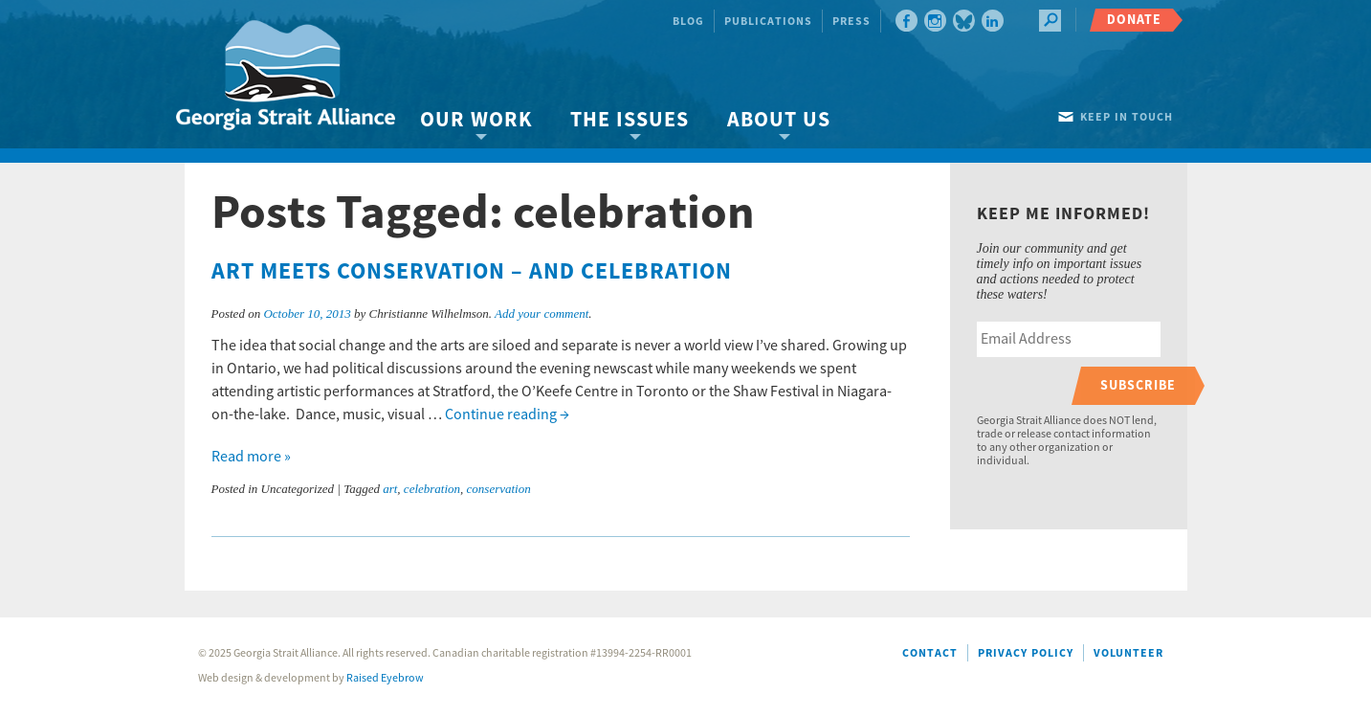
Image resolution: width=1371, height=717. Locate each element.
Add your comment (541, 313)
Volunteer (1128, 653)
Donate (1134, 20)
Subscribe (1138, 385)
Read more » (251, 456)
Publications (768, 21)
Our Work (476, 120)
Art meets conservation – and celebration (471, 272)
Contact (930, 653)
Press (851, 21)
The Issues (629, 120)
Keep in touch (1126, 117)
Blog (688, 21)
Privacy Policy (1025, 653)
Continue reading (507, 414)
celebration (432, 489)
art (390, 489)
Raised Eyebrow (385, 678)
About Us (778, 120)
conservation (499, 489)
